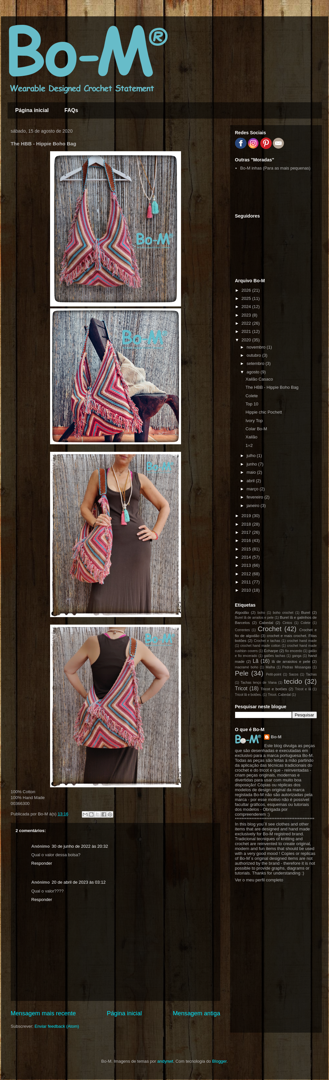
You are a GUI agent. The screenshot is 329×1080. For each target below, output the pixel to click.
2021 (247, 331)
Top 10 (252, 403)
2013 (247, 565)
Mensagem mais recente (43, 1013)
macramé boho (246, 667)
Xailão (251, 436)
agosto (254, 371)
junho (252, 464)
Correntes (242, 630)
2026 (247, 290)
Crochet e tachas (267, 641)
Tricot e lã (303, 689)
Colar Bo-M (256, 428)
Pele (242, 673)
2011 (247, 582)
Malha (270, 667)
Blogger (219, 1061)
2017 (247, 532)
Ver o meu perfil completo (259, 879)
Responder (41, 863)
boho (261, 612)
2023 (247, 315)
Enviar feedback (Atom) (56, 1026)
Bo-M (276, 736)
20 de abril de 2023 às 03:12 (79, 882)
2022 (247, 323)
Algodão (242, 612)
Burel (305, 612)
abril (251, 480)
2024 (247, 306)
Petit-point (273, 674)
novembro (256, 347)
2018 (247, 524)
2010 (247, 590)
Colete (252, 395)
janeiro (254, 505)
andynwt (165, 1061)
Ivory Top (254, 420)
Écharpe (271, 650)
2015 (247, 549)
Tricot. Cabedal (279, 694)
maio (252, 472)
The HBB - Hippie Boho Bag (272, 387)
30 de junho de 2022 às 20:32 (80, 846)
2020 (247, 339)
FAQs (71, 110)
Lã (255, 661)
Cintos (287, 623)
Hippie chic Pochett (264, 412)
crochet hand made (302, 641)
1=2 (249, 445)
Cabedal (266, 622)
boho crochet (283, 612)
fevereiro (255, 497)
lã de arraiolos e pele (291, 661)
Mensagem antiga (196, 1013)
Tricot (241, 688)
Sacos (293, 674)
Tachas (311, 674)
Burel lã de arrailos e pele (254, 617)
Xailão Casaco (259, 379)
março (253, 488)
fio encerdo (293, 651)
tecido (293, 681)
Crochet (270, 628)
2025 (247, 298)
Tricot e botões (274, 689)
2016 (247, 540)
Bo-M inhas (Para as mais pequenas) (275, 168)
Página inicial (32, 110)
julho (252, 455)
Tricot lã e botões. (248, 694)
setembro (256, 363)
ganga (297, 656)
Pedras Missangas (296, 667)
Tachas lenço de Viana (259, 682)
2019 (247, 515)
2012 (247, 573)
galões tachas (274, 656)
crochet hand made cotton (260, 645)
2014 (247, 557)
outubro (254, 355)
